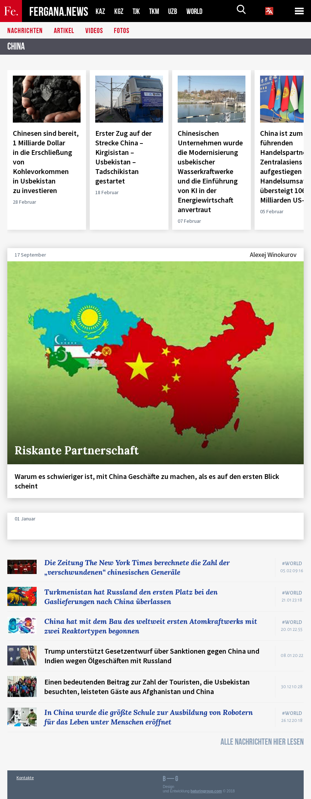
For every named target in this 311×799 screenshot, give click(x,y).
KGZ (119, 11)
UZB (174, 11)
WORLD (197, 11)
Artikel (64, 31)
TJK (137, 11)
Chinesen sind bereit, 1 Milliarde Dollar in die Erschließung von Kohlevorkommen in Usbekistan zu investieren (46, 161)
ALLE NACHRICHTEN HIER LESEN (262, 742)
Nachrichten (25, 31)
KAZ (100, 11)
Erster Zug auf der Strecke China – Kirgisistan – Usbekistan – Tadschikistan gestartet (123, 156)
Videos (94, 31)
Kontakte (25, 777)
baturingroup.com (206, 791)
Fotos (121, 31)
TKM (155, 11)
